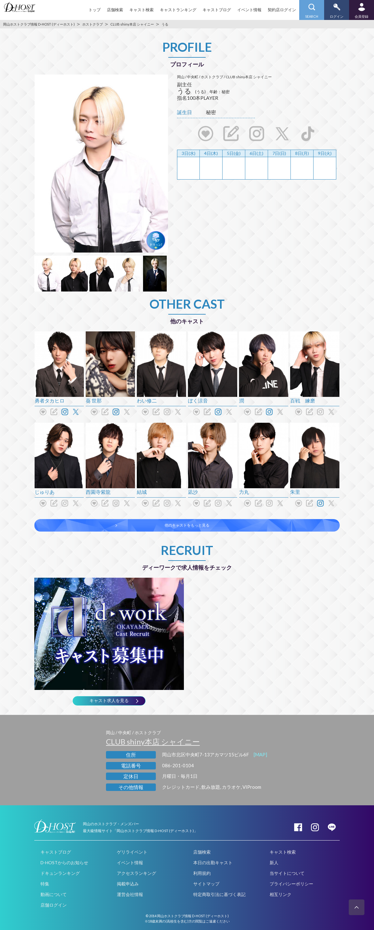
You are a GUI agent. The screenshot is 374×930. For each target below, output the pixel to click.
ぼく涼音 (198, 400)
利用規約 (202, 873)
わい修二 (147, 400)
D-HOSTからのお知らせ (64, 862)
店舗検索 (115, 9)
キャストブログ (217, 9)
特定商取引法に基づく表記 (219, 894)
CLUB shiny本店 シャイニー (153, 741)
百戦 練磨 (302, 400)
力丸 (244, 492)
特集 (45, 883)
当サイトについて (287, 873)
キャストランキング (178, 9)
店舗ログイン (54, 905)
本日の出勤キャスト (213, 862)
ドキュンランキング (60, 873)
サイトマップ (206, 883)
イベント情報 (249, 9)
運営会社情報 (130, 894)
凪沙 (193, 492)
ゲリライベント (132, 852)
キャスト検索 (141, 9)
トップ (95, 9)
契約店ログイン (282, 9)
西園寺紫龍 (98, 492)
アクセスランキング (136, 873)
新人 (274, 862)
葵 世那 (94, 400)
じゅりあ (45, 492)
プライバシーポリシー (291, 883)
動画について (54, 894)
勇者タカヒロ (50, 400)
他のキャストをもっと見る (187, 525)
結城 (142, 492)
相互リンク (280, 894)
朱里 (295, 492)
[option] (101, 164)
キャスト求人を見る (109, 700)
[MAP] (260, 754)
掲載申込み (128, 883)
